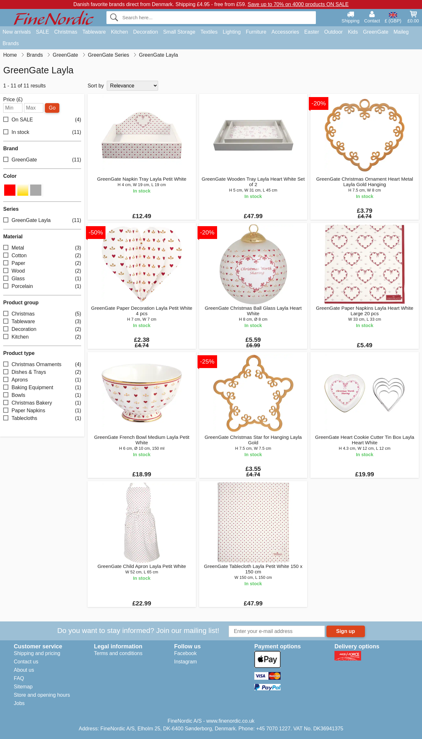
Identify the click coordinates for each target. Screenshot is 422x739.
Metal (42, 248)
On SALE (42, 120)
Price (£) (12, 99)
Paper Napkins (42, 410)
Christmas (65, 32)
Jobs (19, 703)
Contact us (26, 661)
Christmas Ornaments (42, 364)
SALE (42, 32)
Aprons (42, 380)
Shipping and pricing (37, 653)
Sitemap (23, 686)
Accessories (285, 32)
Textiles (208, 32)
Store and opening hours (42, 695)
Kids (353, 32)
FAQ (19, 678)
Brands (11, 43)
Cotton (42, 255)
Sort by (96, 85)
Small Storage (179, 32)
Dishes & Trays (42, 372)
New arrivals (17, 32)
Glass (42, 278)
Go (52, 108)
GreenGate (375, 32)
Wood (42, 271)
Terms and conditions (118, 653)
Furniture (256, 32)
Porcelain (42, 286)
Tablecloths (42, 418)
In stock (42, 132)
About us (24, 670)
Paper (42, 263)
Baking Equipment (42, 387)
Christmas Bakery (42, 403)
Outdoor (333, 32)
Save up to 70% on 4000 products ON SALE (298, 4)
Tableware (94, 32)
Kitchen (119, 32)
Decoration (145, 32)
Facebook (185, 653)
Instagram (185, 661)
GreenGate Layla (42, 220)
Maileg (401, 32)
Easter (311, 32)
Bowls (42, 395)
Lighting (232, 32)
